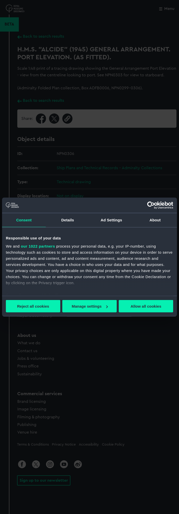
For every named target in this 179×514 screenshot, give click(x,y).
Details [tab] (67, 220)
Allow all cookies (145, 306)
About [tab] (155, 220)
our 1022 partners (38, 246)
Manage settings (90, 306)
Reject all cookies (33, 306)
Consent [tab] (24, 220)
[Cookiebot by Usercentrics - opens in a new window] (151, 205)
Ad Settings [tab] (111, 220)
